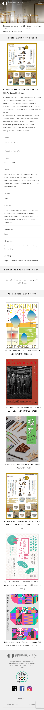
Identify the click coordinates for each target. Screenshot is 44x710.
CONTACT (22, 699)
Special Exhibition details (13, 27)
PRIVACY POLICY (12, 704)
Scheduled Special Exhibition (34, 27)
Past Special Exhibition (13, 31)
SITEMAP (32, 704)
